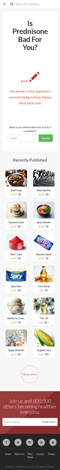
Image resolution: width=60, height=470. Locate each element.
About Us (19, 454)
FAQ (30, 454)
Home (8, 454)
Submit (45, 138)
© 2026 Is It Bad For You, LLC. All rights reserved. (30, 466)
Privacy (51, 454)
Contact (40, 454)
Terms (30, 457)
